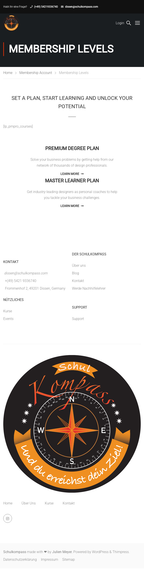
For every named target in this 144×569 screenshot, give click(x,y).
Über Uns (29, 504)
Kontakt (78, 281)
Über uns (79, 266)
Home (7, 73)
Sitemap (68, 560)
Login (120, 23)
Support (78, 319)
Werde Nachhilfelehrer (88, 289)
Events (8, 319)
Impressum (49, 560)
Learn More (72, 174)
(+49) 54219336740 (46, 6)
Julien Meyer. (62, 552)
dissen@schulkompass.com (81, 6)
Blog (75, 274)
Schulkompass (14, 552)
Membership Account (35, 73)
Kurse (7, 311)
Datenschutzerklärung (20, 560)
